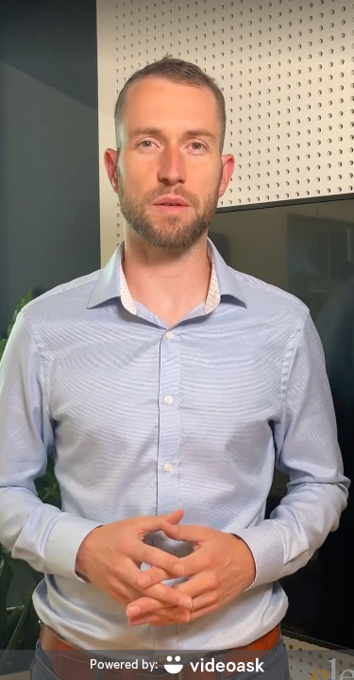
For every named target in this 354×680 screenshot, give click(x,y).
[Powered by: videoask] (177, 665)
